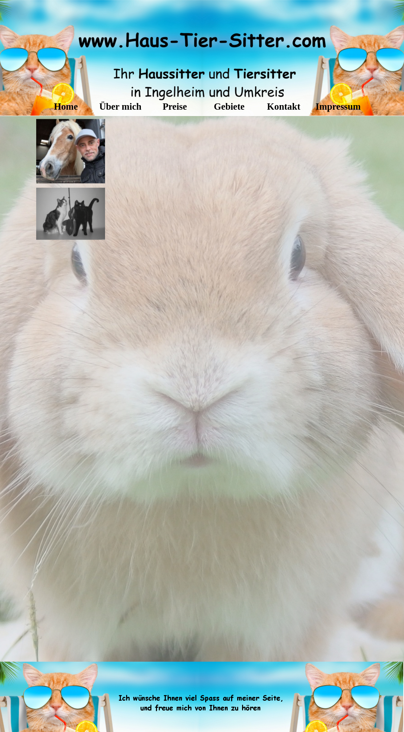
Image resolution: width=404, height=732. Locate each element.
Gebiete (229, 106)
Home (66, 106)
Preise (175, 106)
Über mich (120, 106)
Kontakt (283, 106)
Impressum (337, 106)
